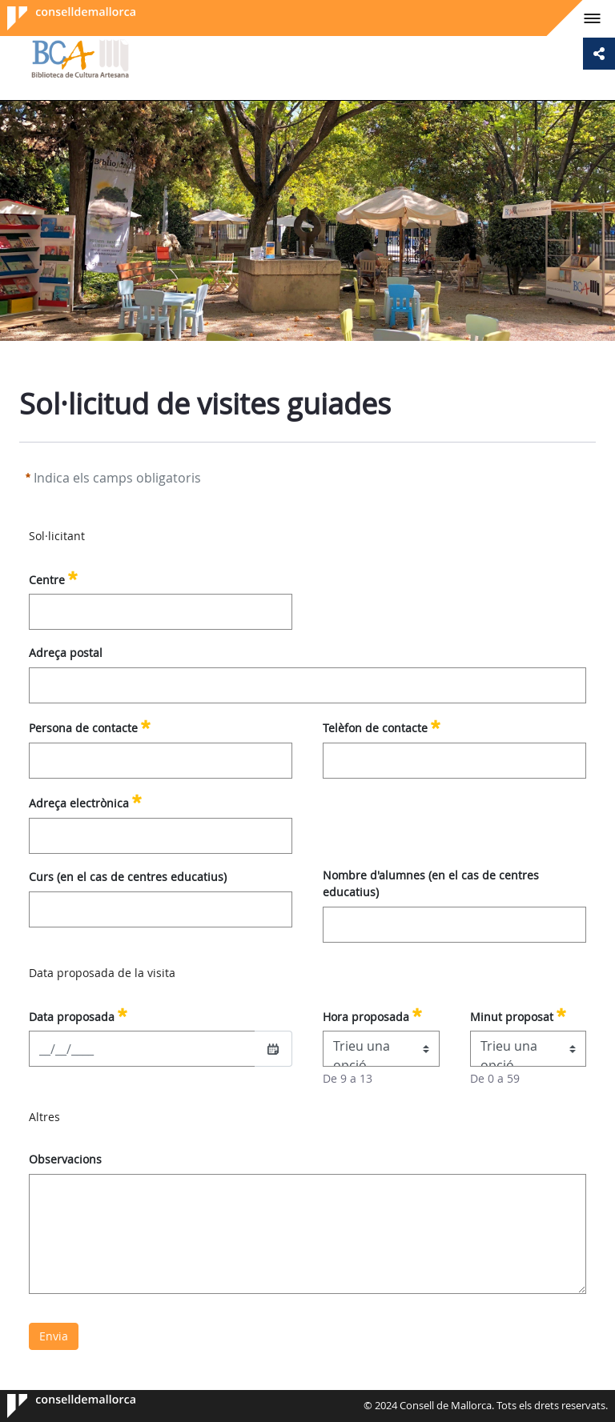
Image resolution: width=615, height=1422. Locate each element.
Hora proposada (372, 1014)
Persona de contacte (90, 725)
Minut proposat (518, 1014)
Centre (53, 577)
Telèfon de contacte (381, 725)
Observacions (65, 1159)
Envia (53, 1336)
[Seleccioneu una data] (273, 1049)
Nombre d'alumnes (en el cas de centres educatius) (431, 883)
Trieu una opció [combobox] (361, 1052)
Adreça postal (65, 652)
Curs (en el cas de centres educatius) (128, 876)
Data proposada (78, 1014)
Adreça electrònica (85, 801)
